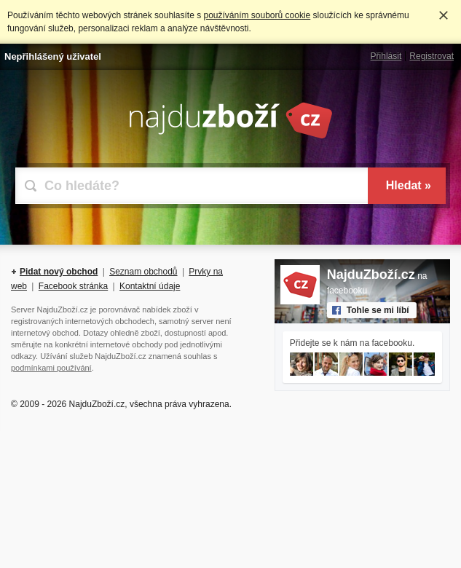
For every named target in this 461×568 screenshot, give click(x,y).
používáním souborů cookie (256, 15)
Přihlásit (386, 56)
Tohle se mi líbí (378, 310)
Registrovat (431, 56)
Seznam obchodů (143, 272)
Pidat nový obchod (59, 272)
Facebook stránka (73, 286)
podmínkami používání (51, 367)
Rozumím (443, 15)
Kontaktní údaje (149, 286)
